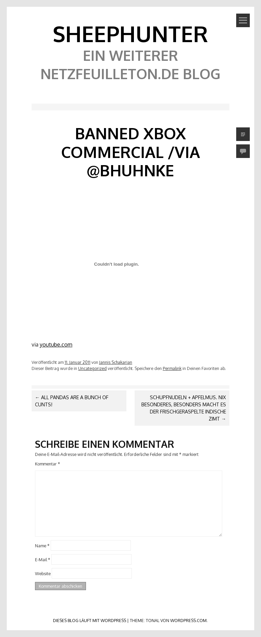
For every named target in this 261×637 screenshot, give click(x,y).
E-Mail (42, 559)
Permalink (172, 368)
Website (43, 573)
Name (42, 545)
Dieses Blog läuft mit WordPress (89, 620)
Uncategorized (92, 368)
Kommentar (47, 463)
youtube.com (56, 344)
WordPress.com (188, 620)
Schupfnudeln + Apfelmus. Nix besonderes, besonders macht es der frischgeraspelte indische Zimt (183, 408)
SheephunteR (130, 33)
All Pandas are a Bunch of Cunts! (71, 400)
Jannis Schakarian (115, 362)
